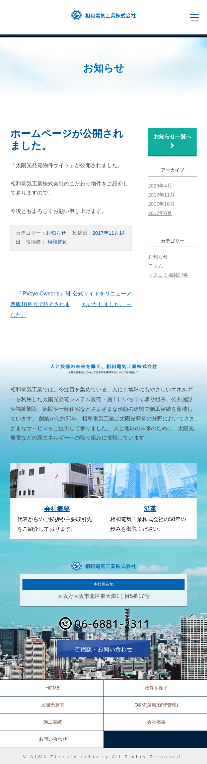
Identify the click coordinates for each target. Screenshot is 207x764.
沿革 (150, 508)
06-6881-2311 (103, 626)
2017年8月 (160, 213)
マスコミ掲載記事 (168, 275)
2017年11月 (161, 195)
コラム (155, 265)
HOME (52, 687)
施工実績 (52, 722)
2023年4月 (160, 185)
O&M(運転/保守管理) (156, 705)
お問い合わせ (103, 651)
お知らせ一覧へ (175, 141)
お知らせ (56, 233)
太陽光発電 (52, 705)
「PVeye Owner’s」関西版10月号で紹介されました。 (40, 304)
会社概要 (57, 508)
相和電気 (57, 242)
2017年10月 (161, 204)
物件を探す (156, 687)
